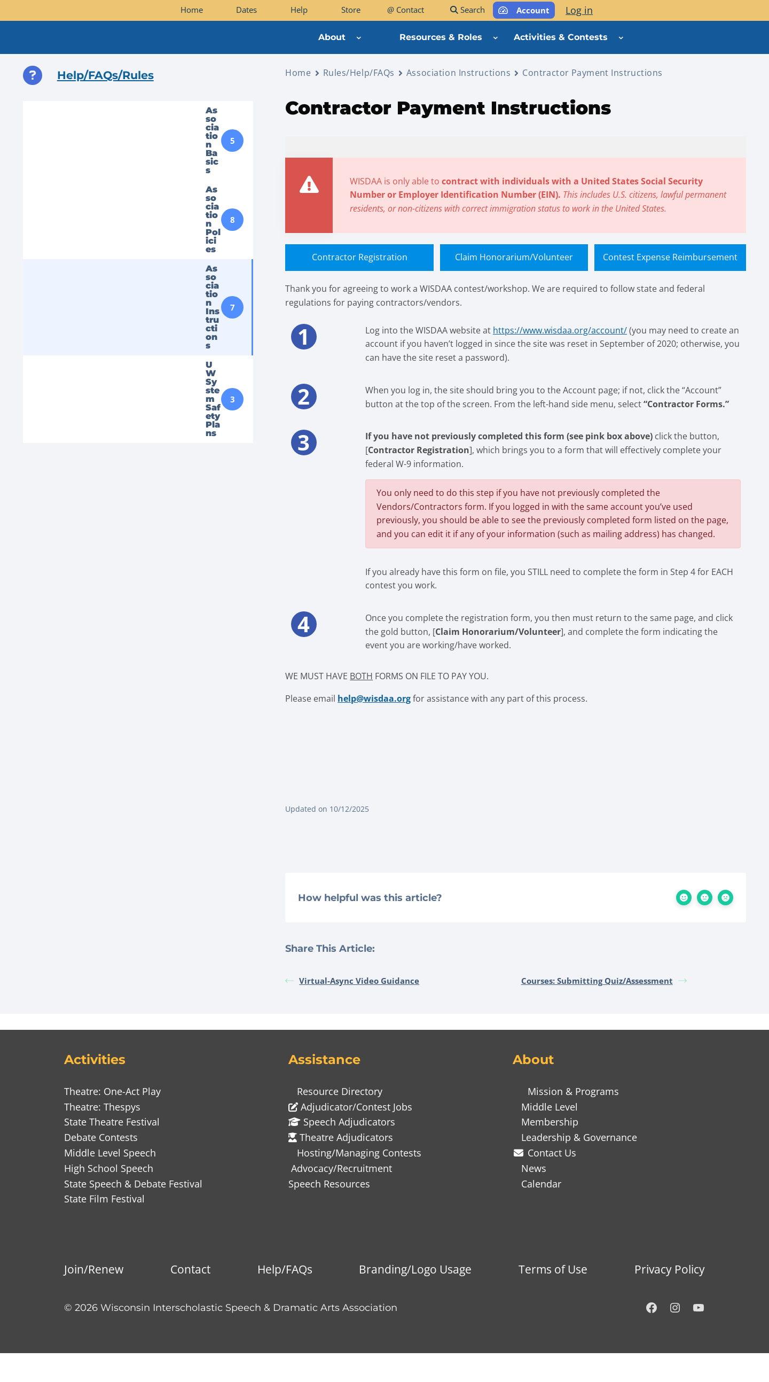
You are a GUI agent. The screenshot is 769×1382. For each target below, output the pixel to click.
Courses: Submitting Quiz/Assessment (604, 1009)
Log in (579, 10)
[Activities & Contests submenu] (621, 37)
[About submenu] (359, 37)
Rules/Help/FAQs (359, 73)
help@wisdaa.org (374, 722)
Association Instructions (458, 73)
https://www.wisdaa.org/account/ (560, 333)
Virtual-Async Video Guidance (352, 1009)
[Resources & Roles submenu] (495, 37)
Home (298, 73)
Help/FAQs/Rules (105, 75)
